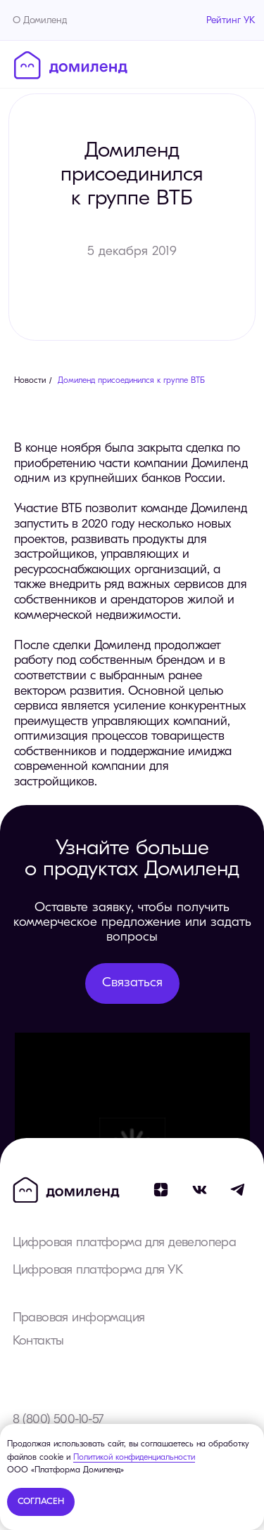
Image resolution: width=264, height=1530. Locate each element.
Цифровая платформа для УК (97, 1270)
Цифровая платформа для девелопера (125, 1243)
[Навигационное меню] (238, 64)
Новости (30, 381)
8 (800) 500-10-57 (58, 1420)
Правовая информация (79, 1318)
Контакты (38, 1341)
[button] (132, 984)
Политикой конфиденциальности (134, 1457)
